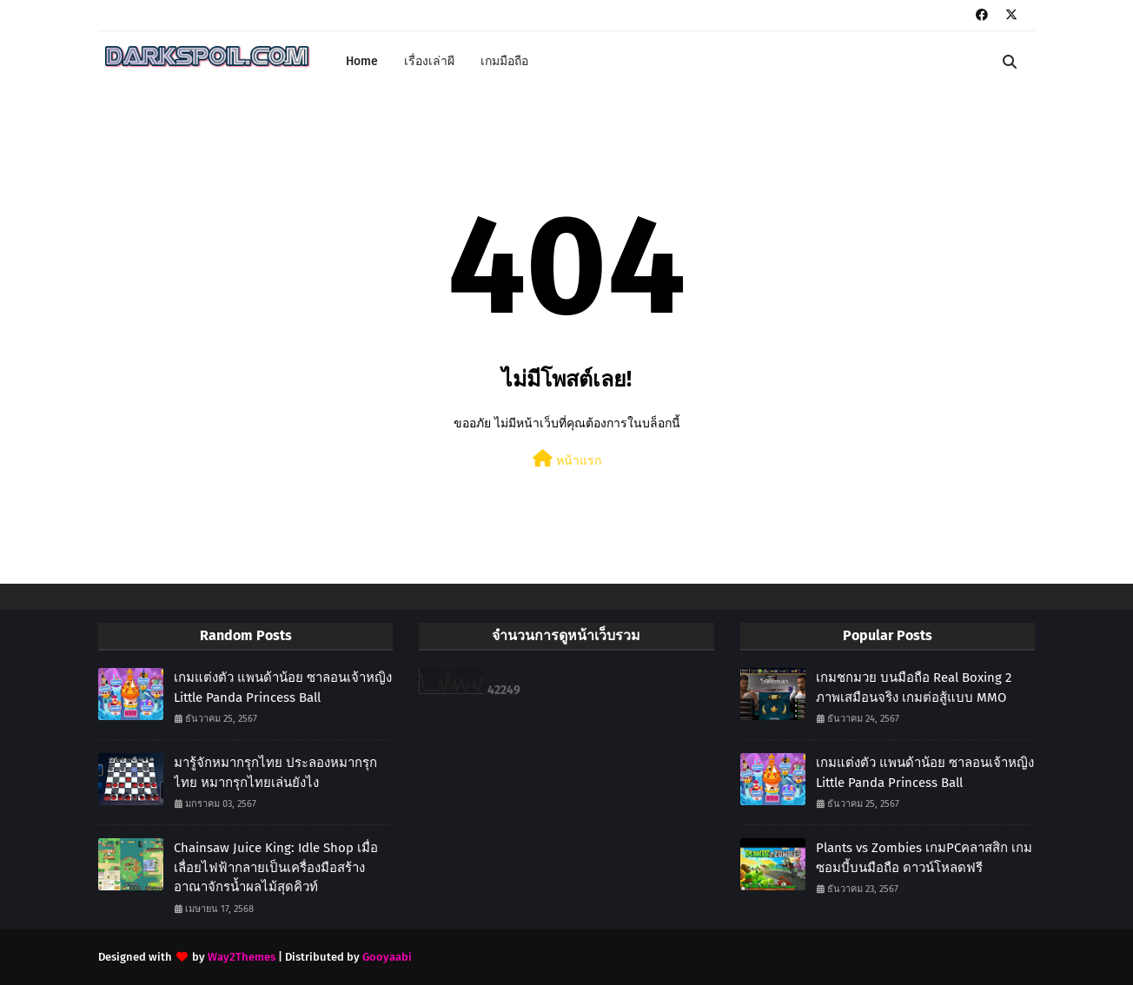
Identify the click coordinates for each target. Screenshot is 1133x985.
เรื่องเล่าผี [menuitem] (429, 61)
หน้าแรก (567, 459)
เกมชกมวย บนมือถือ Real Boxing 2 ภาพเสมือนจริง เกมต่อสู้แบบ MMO (913, 687)
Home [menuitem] (362, 61)
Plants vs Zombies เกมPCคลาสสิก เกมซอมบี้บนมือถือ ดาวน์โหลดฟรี (924, 858)
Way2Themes (241, 956)
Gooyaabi (387, 956)
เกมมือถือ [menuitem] (504, 61)
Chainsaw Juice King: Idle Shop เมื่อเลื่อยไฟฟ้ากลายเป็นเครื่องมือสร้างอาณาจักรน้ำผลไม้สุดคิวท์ (276, 867)
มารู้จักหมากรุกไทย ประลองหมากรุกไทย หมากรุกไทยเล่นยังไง (275, 772)
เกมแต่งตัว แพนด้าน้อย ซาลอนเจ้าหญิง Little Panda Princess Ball (283, 687)
